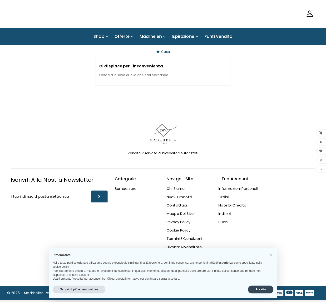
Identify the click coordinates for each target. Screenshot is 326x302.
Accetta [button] (261, 289)
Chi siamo (176, 190)
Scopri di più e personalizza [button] (79, 289)
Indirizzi (224, 215)
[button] (271, 255)
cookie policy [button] (61, 266)
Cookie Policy (178, 232)
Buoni (223, 223)
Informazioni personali (238, 190)
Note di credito (232, 207)
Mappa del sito (180, 215)
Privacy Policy (178, 223)
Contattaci (177, 207)
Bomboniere (126, 190)
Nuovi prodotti (179, 198)
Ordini (223, 198)
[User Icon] (309, 14)
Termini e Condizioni (184, 240)
